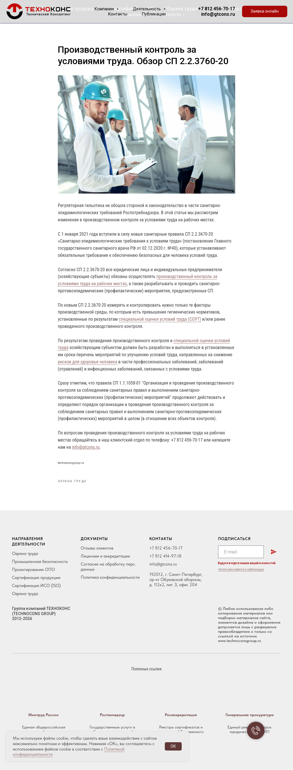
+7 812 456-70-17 (216, 8)
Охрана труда (25, 553)
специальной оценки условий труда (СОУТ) (160, 319)
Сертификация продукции (36, 577)
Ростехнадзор (112, 715)
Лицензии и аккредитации (105, 556)
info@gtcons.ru (218, 14)
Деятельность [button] (147, 8)
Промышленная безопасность (40, 561)
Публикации (154, 14)
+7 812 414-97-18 (165, 556)
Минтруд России (43, 715)
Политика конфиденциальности (110, 577)
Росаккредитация (181, 715)
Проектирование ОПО (33, 569)
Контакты (117, 14)
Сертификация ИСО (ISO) (36, 585)
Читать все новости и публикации (241, 569)
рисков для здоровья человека (87, 362)
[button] (264, 11)
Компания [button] (104, 8)
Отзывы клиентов (97, 548)
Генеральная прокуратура (249, 715)
